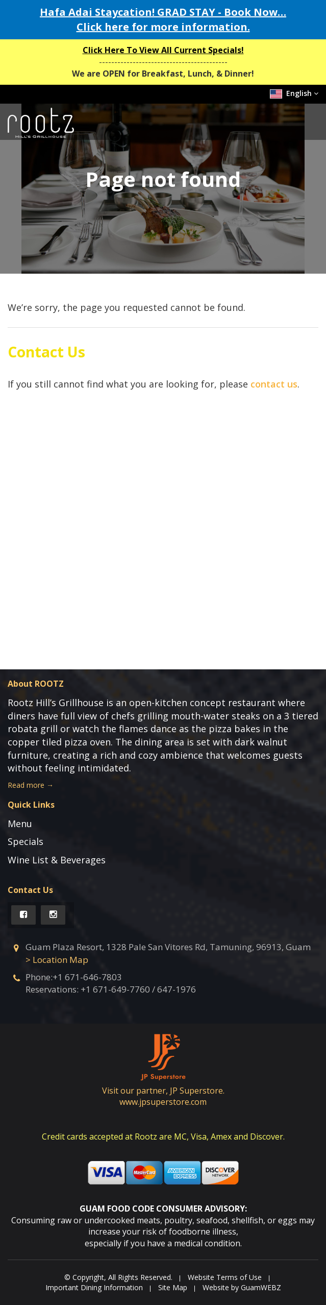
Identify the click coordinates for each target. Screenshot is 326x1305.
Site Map (172, 1287)
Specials (25, 841)
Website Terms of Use (225, 1277)
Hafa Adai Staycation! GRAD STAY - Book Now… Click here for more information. (163, 19)
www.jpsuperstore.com (163, 1101)
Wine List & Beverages (57, 860)
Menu (20, 823)
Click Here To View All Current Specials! (163, 50)
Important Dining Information (94, 1287)
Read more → (31, 785)
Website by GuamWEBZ (242, 1287)
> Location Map (57, 959)
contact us (273, 384)
